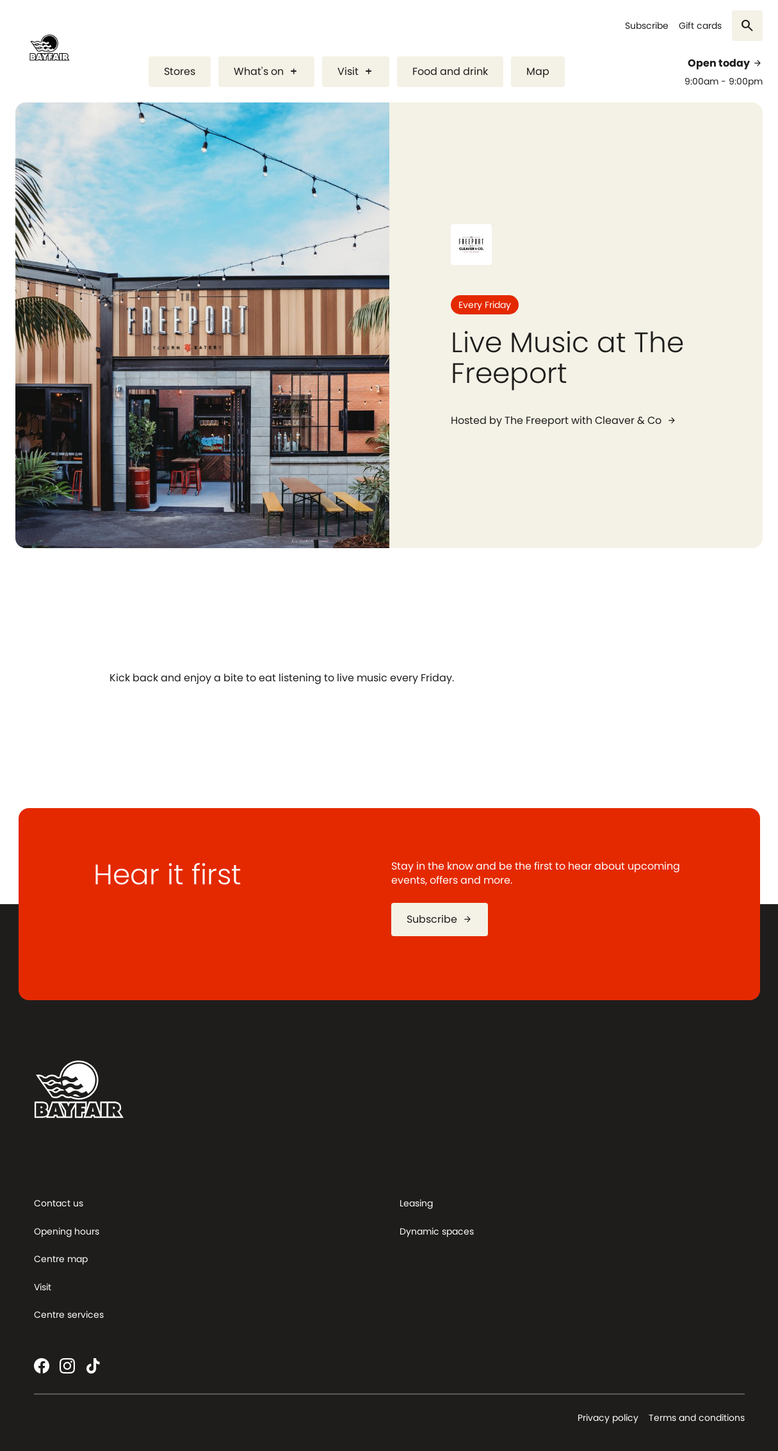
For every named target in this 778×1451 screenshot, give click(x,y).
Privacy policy (608, 1417)
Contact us (58, 1203)
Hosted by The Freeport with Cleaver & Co (564, 420)
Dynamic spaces (437, 1231)
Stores (179, 71)
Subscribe (647, 26)
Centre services (69, 1314)
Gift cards (700, 26)
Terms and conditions (697, 1417)
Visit (355, 71)
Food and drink (450, 71)
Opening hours (66, 1231)
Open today (725, 63)
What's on (266, 71)
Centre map (61, 1258)
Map (537, 71)
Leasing (416, 1203)
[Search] (747, 25)
